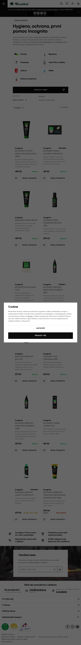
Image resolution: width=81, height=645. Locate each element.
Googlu (30, 316)
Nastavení (40, 328)
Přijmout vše (40, 335)
